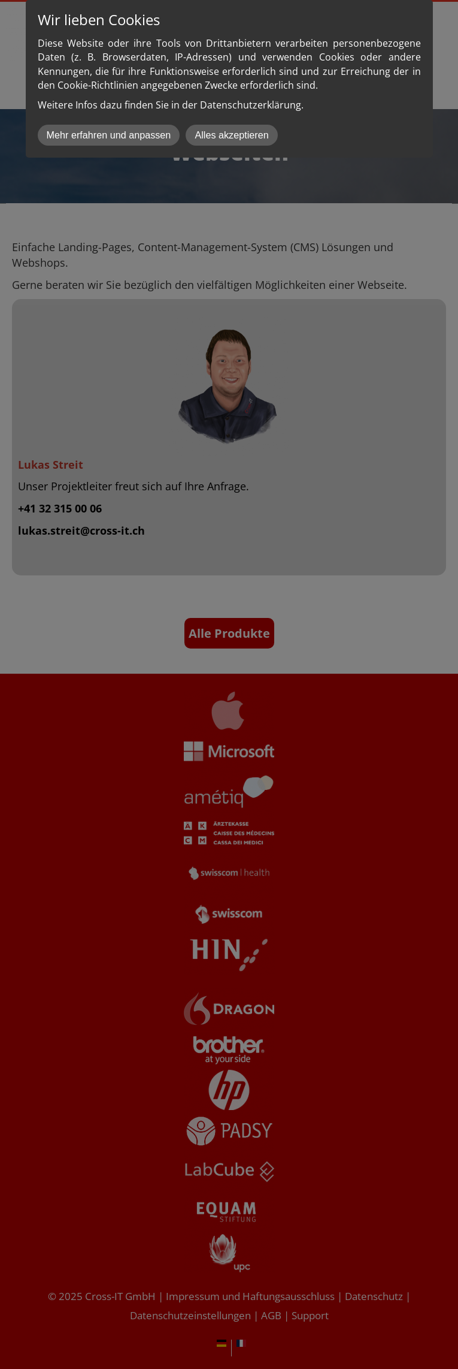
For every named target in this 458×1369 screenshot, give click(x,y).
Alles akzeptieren (231, 134)
